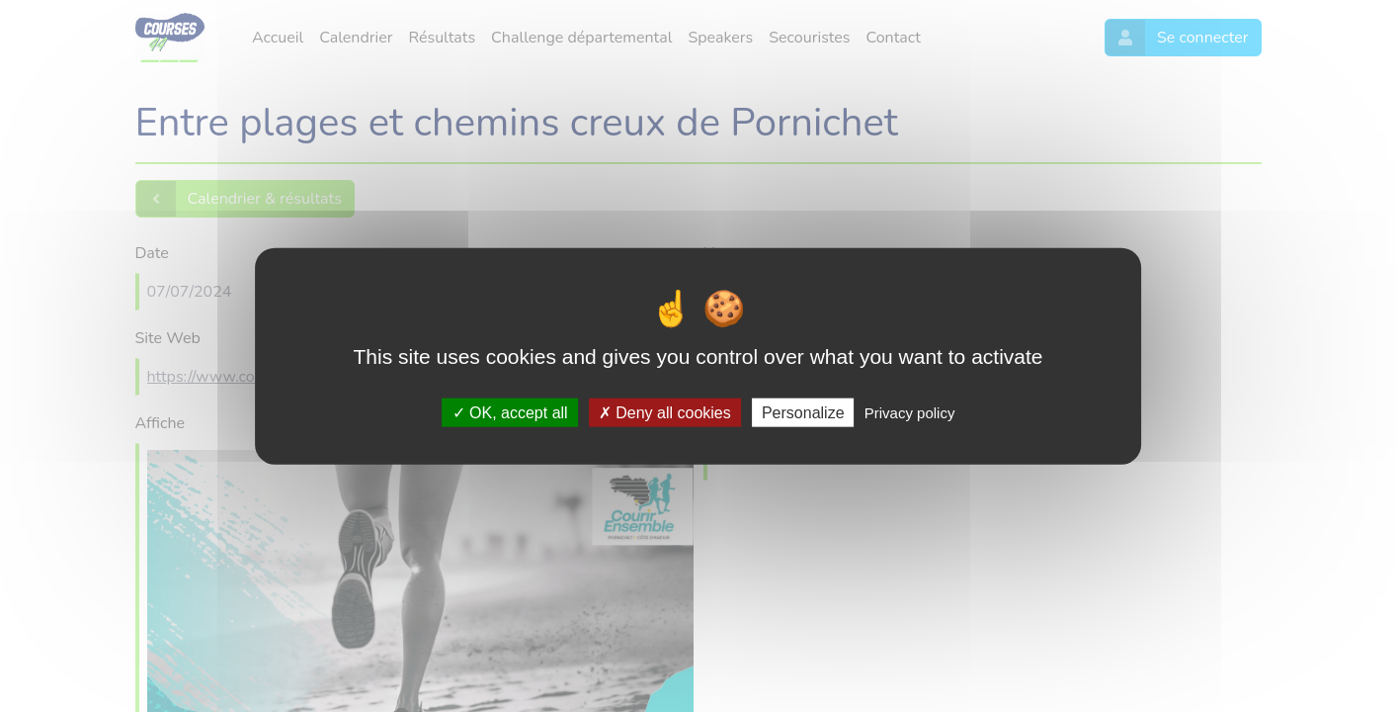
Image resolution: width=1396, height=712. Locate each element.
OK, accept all (510, 411)
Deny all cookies (665, 411)
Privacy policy (909, 411)
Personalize (803, 411)
